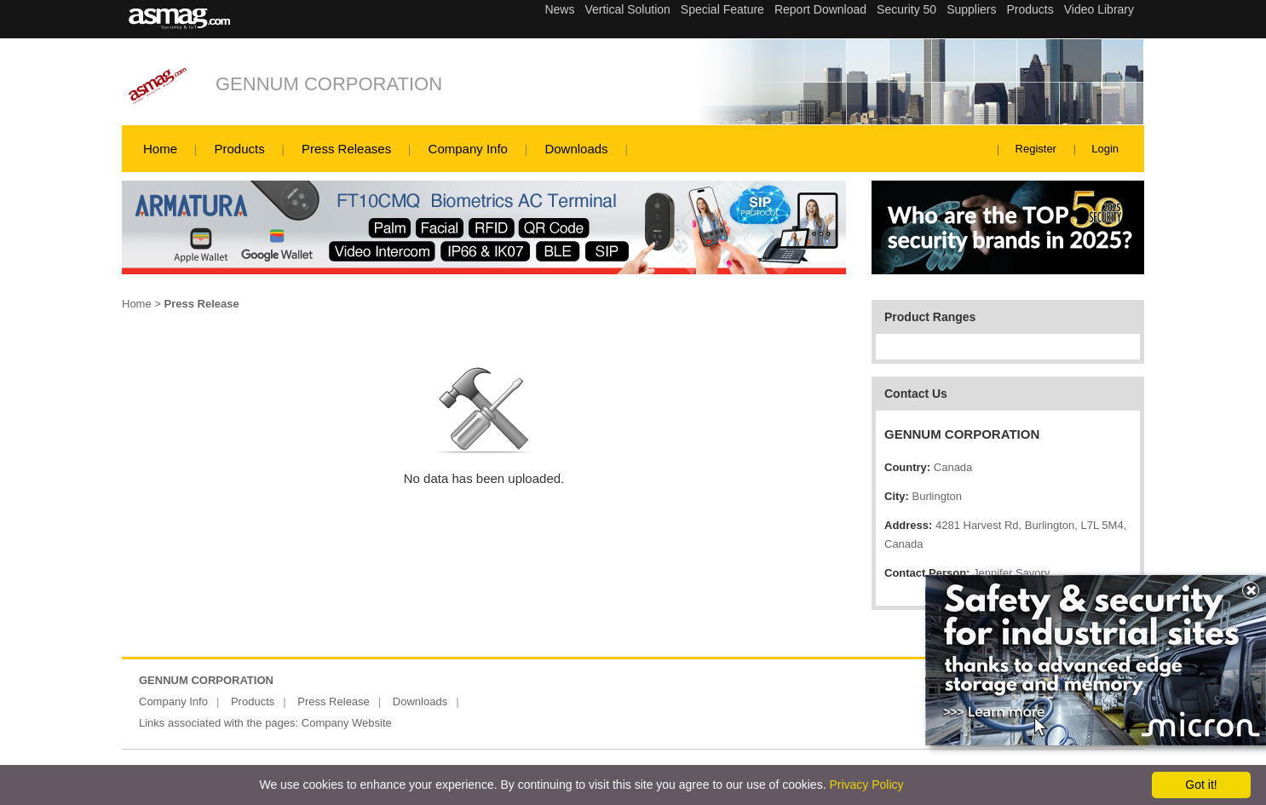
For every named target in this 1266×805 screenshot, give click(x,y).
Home (160, 148)
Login (1105, 148)
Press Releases (346, 148)
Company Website (347, 722)
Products (239, 148)
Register (1036, 148)
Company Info (468, 148)
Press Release (333, 701)
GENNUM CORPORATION (329, 84)
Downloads (575, 148)
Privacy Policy (866, 784)
